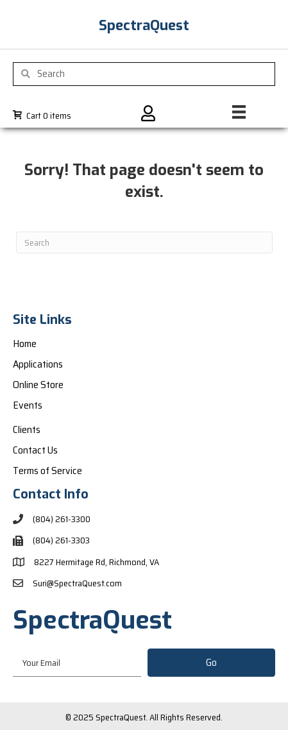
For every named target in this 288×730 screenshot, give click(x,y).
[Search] (144, 242)
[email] (77, 662)
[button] (212, 663)
